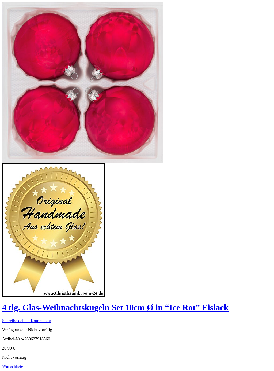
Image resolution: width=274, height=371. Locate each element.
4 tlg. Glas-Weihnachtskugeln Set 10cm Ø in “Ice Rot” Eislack (115, 307)
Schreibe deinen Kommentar (26, 320)
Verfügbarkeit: (14, 330)
